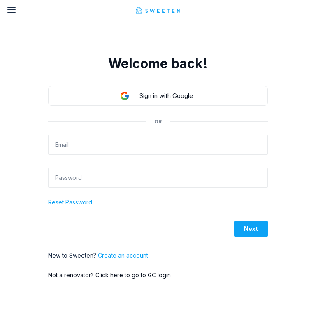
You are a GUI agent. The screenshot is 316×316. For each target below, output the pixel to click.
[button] (158, 96)
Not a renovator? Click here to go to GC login (109, 275)
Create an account (123, 255)
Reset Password (70, 202)
